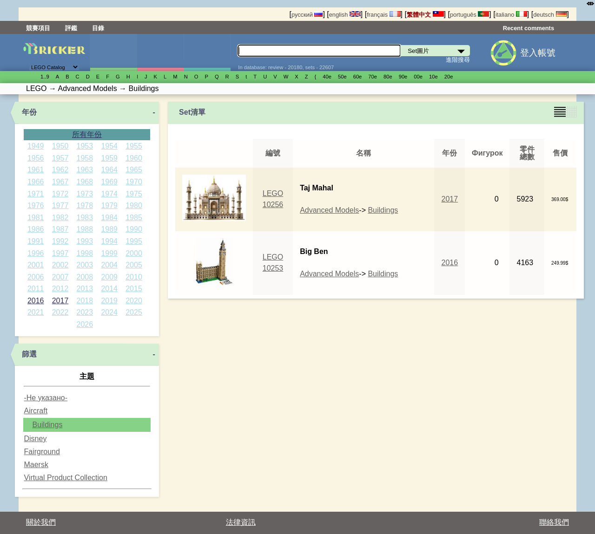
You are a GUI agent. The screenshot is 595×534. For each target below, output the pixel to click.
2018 (85, 301)
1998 (85, 253)
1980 (134, 205)
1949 (35, 146)
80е (387, 76)
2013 (85, 289)
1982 (60, 217)
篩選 (29, 354)
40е (327, 76)
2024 (109, 312)
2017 (60, 301)
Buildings (47, 425)
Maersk (36, 465)
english (345, 14)
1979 (109, 205)
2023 (85, 312)
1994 (109, 241)
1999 (109, 253)
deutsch (550, 14)
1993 (85, 241)
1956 (35, 158)
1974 (109, 194)
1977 (60, 205)
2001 (35, 265)
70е (372, 76)
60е (357, 76)
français (383, 14)
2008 (85, 277)
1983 (85, 217)
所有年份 (87, 134)
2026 (85, 324)
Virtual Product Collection (65, 478)
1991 (35, 241)
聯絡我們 (554, 522)
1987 (60, 229)
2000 (134, 253)
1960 (134, 158)
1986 (35, 229)
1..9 (44, 76)
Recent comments (528, 28)
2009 (109, 277)
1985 (134, 217)
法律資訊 (241, 522)
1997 (60, 253)
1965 (134, 170)
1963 (85, 170)
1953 (85, 146)
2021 (35, 312)
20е (448, 76)
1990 (134, 229)
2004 (109, 265)
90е (403, 76)
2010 (134, 277)
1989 (109, 229)
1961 (35, 170)
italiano (511, 14)
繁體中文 (425, 14)
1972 (60, 194)
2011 (35, 289)
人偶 (160, 52)
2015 (134, 289)
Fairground (42, 452)
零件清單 (207, 52)
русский (307, 14)
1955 (134, 146)
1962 (60, 170)
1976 (35, 205)
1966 (35, 182)
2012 (60, 289)
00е (418, 76)
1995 (134, 241)
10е (433, 76)
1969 (109, 182)
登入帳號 (537, 53)
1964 (109, 170)
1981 (35, 217)
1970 (134, 182)
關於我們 (41, 522)
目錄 (98, 28)
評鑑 (71, 28)
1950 (60, 146)
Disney (35, 439)
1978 (85, 205)
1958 (85, 158)
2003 (85, 265)
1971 (35, 194)
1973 (85, 194)
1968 (85, 182)
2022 (60, 312)
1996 (35, 253)
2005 (134, 265)
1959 (109, 158)
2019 (109, 301)
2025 (134, 312)
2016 (35, 301)
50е (342, 76)
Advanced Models (329, 210)
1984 (109, 217)
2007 (60, 277)
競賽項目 (38, 28)
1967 (60, 182)
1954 (109, 146)
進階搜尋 (458, 59)
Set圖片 (113, 52)
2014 (109, 289)
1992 (60, 241)
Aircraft (35, 411)
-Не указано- (45, 398)
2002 (60, 265)
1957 (60, 158)
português (469, 14)
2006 (35, 277)
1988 (85, 229)
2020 (134, 301)
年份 (29, 112)
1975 (134, 194)
